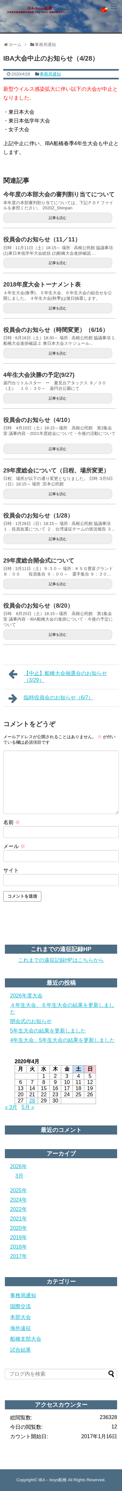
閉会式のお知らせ (31, 1021)
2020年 (18, 1228)
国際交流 (20, 1306)
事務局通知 (50, 74)
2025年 (18, 1190)
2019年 (18, 1237)
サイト (11, 870)
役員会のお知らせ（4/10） (38, 420)
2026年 (18, 1166)
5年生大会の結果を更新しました (48, 1030)
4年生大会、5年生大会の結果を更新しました (62, 1040)
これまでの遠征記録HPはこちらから (60, 960)
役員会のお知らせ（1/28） (38, 515)
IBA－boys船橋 (52, 1479)
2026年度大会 (26, 995)
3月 (19, 1176)
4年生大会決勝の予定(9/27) (39, 375)
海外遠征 (20, 1328)
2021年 (18, 1218)
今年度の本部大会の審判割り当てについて (59, 194)
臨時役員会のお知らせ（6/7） (50, 698)
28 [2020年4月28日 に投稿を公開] (32, 1100)
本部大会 (20, 1317)
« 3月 (11, 1107)
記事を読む (58, 218)
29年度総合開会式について (38, 560)
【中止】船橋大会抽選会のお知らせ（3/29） (57, 676)
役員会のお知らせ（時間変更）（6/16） (55, 330)
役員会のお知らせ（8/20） (38, 605)
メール (14, 846)
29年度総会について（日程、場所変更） (56, 470)
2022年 (18, 1209)
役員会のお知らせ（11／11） (42, 239)
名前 (11, 822)
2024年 (18, 1200)
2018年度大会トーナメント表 (42, 284)
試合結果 (20, 1350)
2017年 (18, 1256)
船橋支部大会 (25, 1339)
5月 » (28, 1107)
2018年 (18, 1247)
